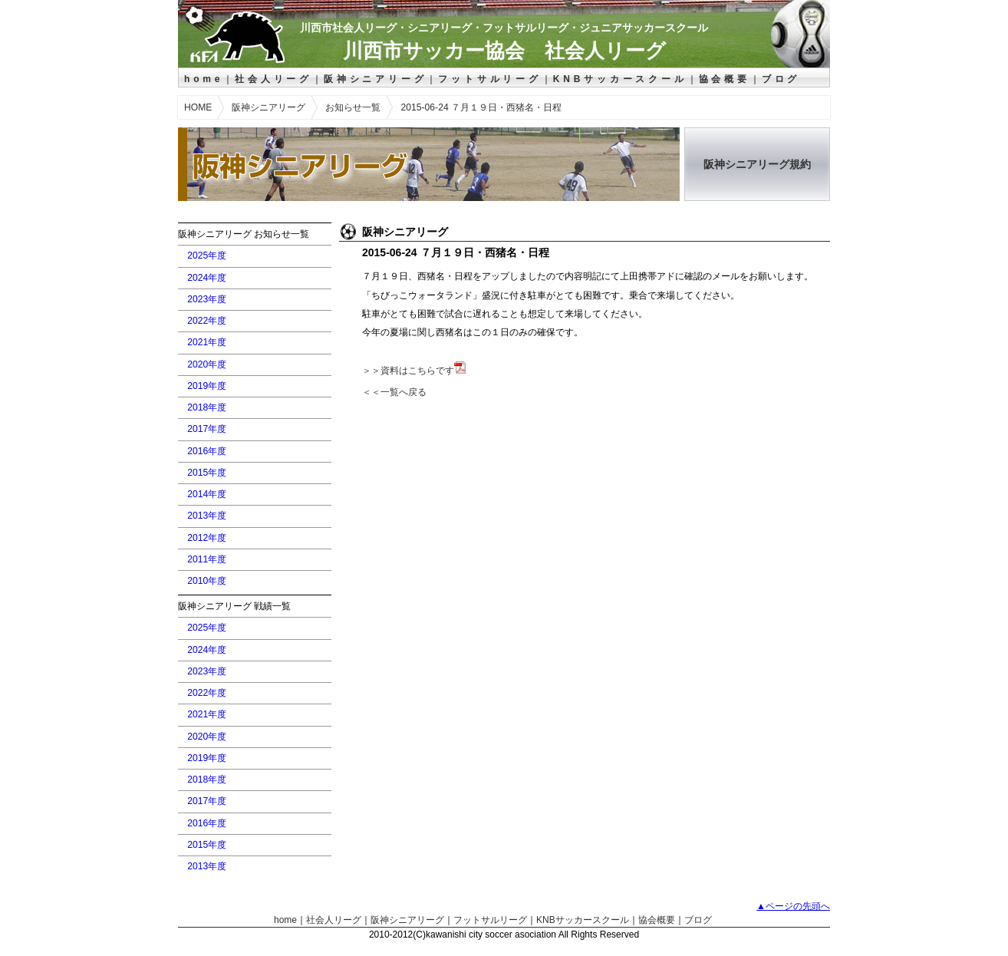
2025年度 (206, 255)
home (203, 79)
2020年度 (206, 364)
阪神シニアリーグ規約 (757, 164)
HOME (198, 107)
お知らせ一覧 (352, 107)
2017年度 (206, 429)
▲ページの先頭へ (793, 906)
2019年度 (206, 386)
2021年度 (206, 342)
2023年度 (206, 299)
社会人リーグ (273, 79)
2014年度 (206, 494)
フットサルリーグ (489, 79)
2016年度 (206, 451)
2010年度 (206, 580)
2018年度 (206, 407)
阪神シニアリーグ (375, 79)
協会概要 (724, 79)
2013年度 (206, 515)
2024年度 (206, 277)
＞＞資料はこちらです (414, 370)
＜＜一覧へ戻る (394, 392)
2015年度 (206, 472)
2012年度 (206, 537)
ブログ (781, 79)
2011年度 (206, 559)
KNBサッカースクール (620, 79)
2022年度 (206, 320)
